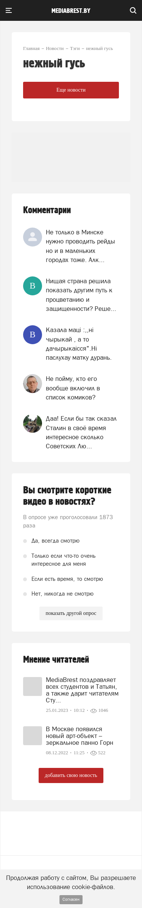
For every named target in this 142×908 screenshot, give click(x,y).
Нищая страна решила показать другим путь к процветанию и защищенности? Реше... (81, 294)
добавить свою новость (71, 775)
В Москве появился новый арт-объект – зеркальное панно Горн (79, 735)
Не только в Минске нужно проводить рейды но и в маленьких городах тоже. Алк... (80, 246)
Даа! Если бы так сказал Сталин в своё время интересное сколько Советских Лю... (81, 432)
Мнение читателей (56, 659)
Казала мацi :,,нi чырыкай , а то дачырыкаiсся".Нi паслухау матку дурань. (79, 343)
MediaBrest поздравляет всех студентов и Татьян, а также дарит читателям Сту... (82, 690)
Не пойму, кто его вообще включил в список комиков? (73, 388)
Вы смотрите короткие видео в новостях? (67, 496)
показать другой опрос (70, 613)
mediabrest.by (71, 11)
